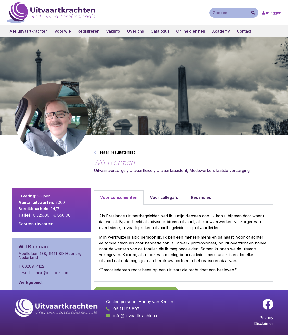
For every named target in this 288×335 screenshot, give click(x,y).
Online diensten (190, 31)
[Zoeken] (253, 12)
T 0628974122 (31, 266)
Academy (221, 31)
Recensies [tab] (201, 197)
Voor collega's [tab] (164, 197)
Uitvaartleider (141, 170)
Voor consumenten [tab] (118, 197)
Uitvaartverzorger (110, 170)
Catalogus (160, 31)
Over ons (135, 31)
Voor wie (62, 31)
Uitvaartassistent (171, 170)
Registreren (88, 31)
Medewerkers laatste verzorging (219, 170)
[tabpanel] (184, 243)
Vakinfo (113, 31)
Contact (244, 31)
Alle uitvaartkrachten (28, 31)
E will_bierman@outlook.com (43, 272)
